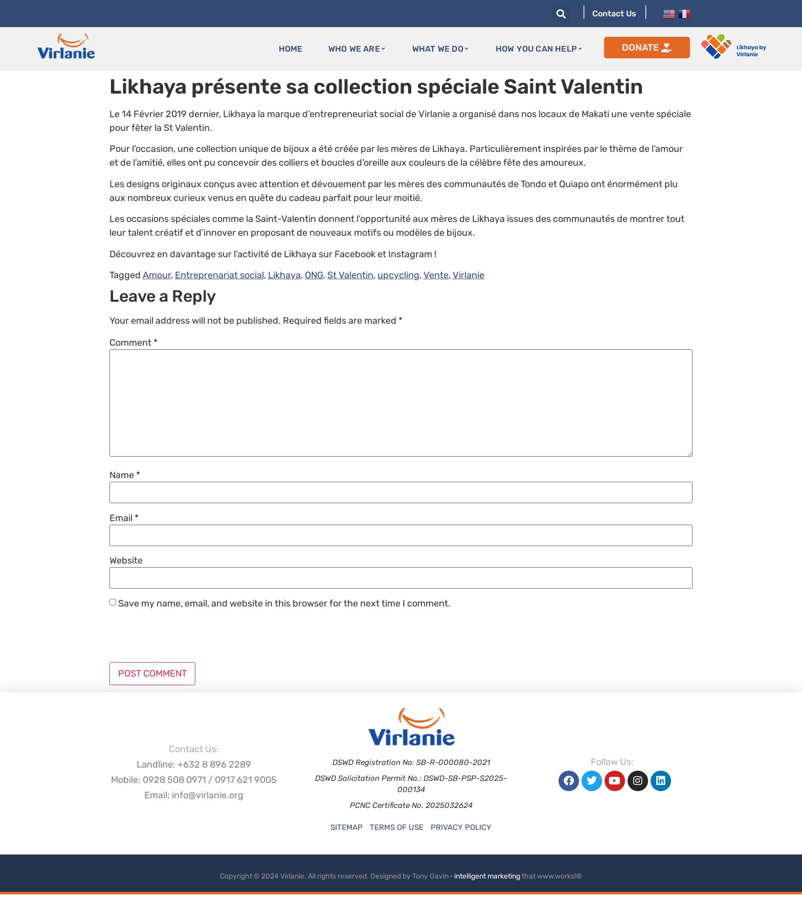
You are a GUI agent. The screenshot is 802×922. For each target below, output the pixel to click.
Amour (157, 275)
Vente (436, 275)
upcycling (398, 275)
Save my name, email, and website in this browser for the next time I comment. (284, 603)
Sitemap (346, 827)
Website (126, 560)
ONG (314, 275)
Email (124, 518)
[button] (561, 13)
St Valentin (350, 275)
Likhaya (284, 275)
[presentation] (187, 637)
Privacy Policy (461, 827)
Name (124, 475)
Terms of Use (397, 827)
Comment (133, 342)
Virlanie (468, 275)
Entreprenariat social (219, 275)
